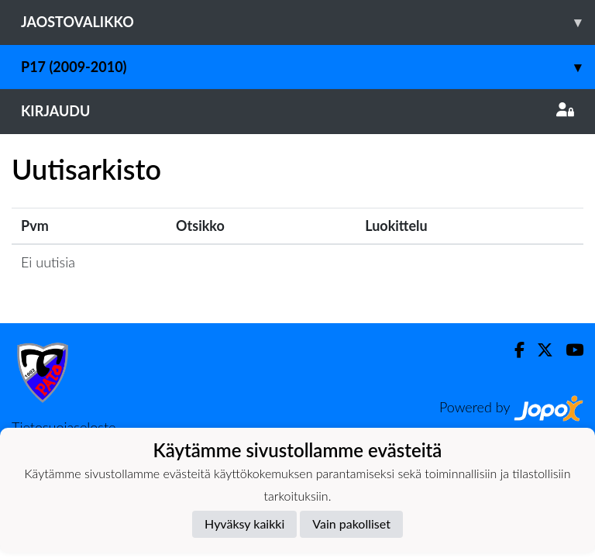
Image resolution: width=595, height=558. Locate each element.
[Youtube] (568, 350)
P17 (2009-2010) (308, 67)
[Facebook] (513, 350)
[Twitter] (538, 350)
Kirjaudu (297, 110)
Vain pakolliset (351, 523)
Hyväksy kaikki (244, 523)
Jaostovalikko (308, 22)
